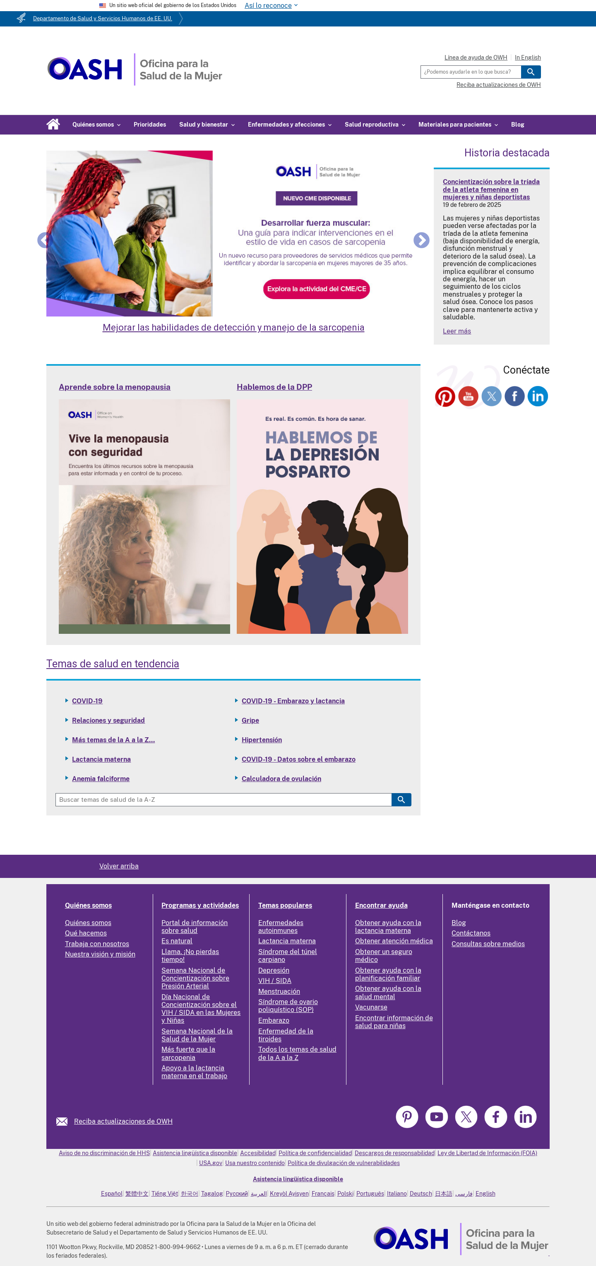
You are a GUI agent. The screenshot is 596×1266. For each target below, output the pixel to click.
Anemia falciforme (101, 779)
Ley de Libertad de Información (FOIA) (487, 1153)
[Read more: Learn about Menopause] (144, 631)
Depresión (273, 970)
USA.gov (210, 1163)
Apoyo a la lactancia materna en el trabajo (194, 1072)
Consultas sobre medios (488, 944)
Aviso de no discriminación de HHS (104, 1153)
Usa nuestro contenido (255, 1163)
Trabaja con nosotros (97, 944)
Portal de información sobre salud (194, 927)
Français (323, 1193)
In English (528, 57)
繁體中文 (137, 1193)
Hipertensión (262, 740)
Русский (237, 1193)
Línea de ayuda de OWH (476, 57)
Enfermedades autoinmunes (280, 927)
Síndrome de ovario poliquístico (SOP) (288, 1006)
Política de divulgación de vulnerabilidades (344, 1163)
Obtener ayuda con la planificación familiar (388, 974)
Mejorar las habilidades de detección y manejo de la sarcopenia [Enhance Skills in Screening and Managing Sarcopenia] (234, 327)
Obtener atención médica (394, 941)
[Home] (134, 83)
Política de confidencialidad (315, 1153)
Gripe (250, 720)
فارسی (464, 1193)
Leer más (457, 331)
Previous (45, 240)
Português (370, 1193)
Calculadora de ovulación (281, 779)
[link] (65, 1121)
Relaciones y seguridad (108, 720)
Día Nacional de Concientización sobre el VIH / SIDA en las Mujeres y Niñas (200, 1009)
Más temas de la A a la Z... (113, 740)
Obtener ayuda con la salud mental (388, 992)
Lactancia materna (101, 759)
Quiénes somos (88, 905)
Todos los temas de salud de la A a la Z (297, 1053)
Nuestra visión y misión (100, 954)
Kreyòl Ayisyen (289, 1193)
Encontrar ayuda (381, 905)
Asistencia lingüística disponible (195, 1153)
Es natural (176, 941)
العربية (259, 1193)
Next (421, 240)
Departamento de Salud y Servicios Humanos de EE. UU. (102, 18)
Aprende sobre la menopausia (115, 386)
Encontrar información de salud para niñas (394, 1022)
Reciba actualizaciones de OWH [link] (123, 1121)
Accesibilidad (258, 1153)
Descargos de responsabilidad (395, 1153)
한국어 (189, 1193)
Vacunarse (371, 1007)
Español (112, 1193)
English (485, 1193)
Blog (517, 124)
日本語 (443, 1193)
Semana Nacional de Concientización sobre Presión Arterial (195, 978)
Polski (345, 1193)
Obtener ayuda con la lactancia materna (388, 927)
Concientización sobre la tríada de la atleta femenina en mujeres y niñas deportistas (491, 189)
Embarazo (273, 1020)
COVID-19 (87, 701)
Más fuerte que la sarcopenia (188, 1053)
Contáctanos (471, 933)
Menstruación (279, 991)
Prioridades (150, 124)
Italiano (397, 1193)
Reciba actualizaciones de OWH (499, 85)
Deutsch (421, 1193)
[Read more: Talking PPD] (322, 631)
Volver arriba (119, 866)
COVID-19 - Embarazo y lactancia (293, 701)
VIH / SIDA (274, 981)
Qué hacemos (86, 933)
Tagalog (212, 1193)
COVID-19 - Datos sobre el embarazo (299, 759)
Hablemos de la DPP (274, 386)
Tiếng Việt (164, 1193)
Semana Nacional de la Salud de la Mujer (197, 1035)
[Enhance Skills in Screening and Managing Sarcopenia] (233, 234)
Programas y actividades (200, 905)
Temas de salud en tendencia (112, 664)
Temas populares (285, 905)
